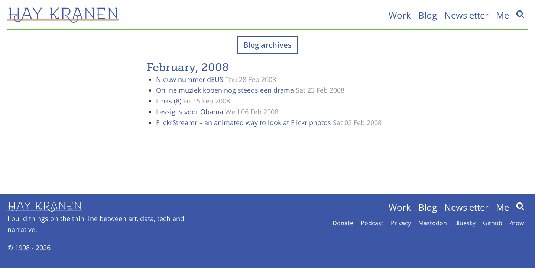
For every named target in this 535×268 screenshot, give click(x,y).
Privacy (401, 223)
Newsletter (466, 15)
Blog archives (267, 45)
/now (517, 223)
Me (502, 15)
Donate (343, 223)
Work (400, 15)
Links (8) (168, 100)
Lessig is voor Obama (189, 111)
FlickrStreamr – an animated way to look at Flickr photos (243, 122)
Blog (427, 15)
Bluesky (465, 223)
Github (492, 223)
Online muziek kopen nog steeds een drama (225, 90)
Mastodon (432, 223)
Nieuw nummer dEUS (189, 79)
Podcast (372, 223)
